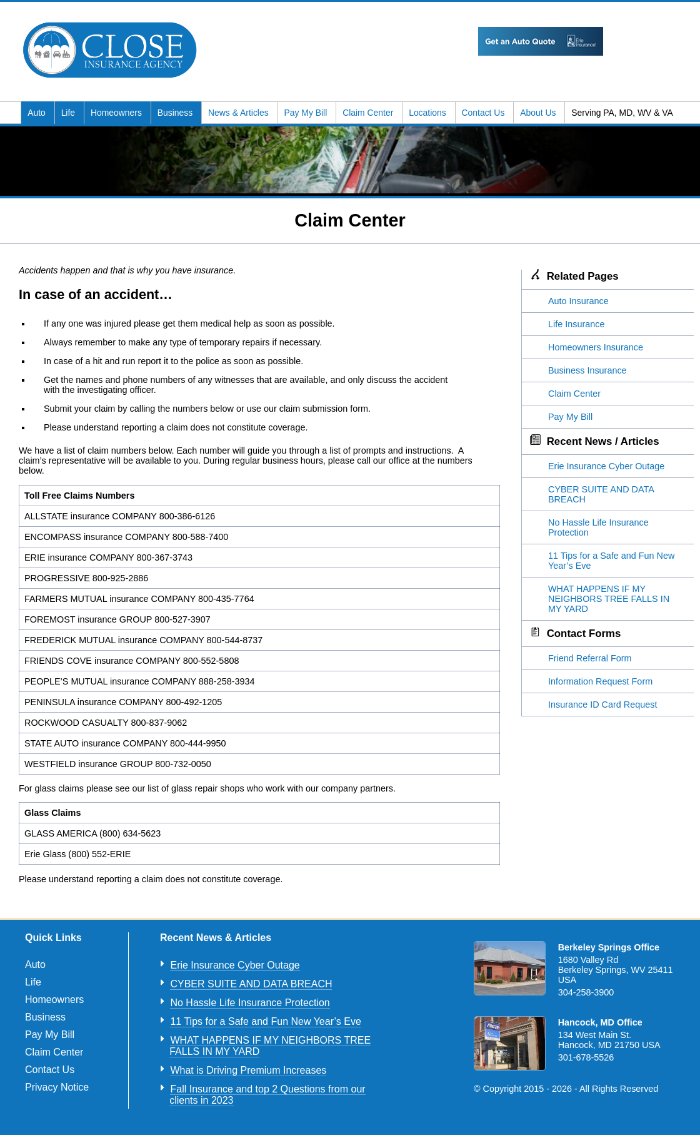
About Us (539, 113)
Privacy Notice (57, 1087)
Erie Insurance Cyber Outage (606, 466)
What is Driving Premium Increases (248, 1070)
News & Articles (239, 113)
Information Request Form (600, 681)
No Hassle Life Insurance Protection (249, 1002)
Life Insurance (576, 324)
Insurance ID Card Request (602, 705)
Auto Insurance (578, 301)
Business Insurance (587, 370)
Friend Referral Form (590, 658)
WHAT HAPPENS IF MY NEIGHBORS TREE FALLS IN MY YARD (608, 599)
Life (69, 113)
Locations (428, 113)
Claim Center (369, 113)
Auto (38, 113)
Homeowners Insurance (595, 347)
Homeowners (117, 113)
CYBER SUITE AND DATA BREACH (251, 984)
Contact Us (485, 113)
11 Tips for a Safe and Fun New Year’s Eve (265, 1021)
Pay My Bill (307, 113)
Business (176, 113)
